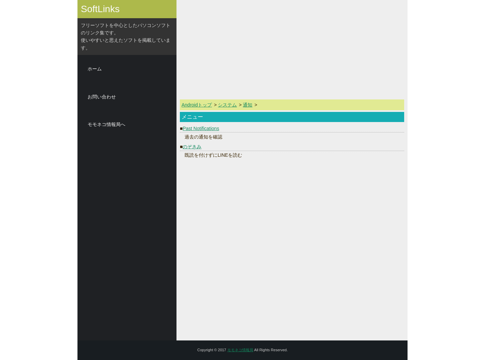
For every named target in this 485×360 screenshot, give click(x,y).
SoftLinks (100, 9)
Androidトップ (197, 105)
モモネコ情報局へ (106, 124)
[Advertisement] (126, 239)
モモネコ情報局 (240, 350)
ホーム (95, 68)
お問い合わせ (102, 96)
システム (227, 105)
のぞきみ (192, 146)
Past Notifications (201, 128)
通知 (247, 105)
